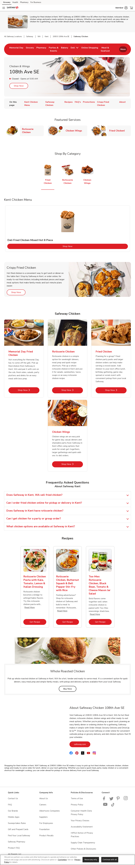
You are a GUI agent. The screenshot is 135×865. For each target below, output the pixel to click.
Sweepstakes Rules (17, 823)
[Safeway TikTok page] (112, 806)
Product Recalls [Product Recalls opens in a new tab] (46, 835)
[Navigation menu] (3, 8)
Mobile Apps (13, 817)
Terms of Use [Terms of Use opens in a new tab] (77, 798)
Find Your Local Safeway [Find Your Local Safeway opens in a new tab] (19, 835)
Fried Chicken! (118, 130)
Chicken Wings (75, 130)
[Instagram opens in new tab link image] (126, 800)
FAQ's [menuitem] (78, 102)
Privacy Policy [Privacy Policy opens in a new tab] (77, 804)
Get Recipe (38, 621)
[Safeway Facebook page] (104, 800)
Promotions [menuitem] (89, 102)
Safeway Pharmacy (16, 841)
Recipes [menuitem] (68, 102)
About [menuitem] (122, 102)
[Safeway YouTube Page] (105, 806)
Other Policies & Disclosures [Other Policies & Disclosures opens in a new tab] (83, 849)
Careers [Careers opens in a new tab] (42, 804)
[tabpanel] (67, 228)
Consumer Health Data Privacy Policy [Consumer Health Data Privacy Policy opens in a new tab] (81, 813)
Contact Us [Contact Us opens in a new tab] (13, 798)
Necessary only (91, 859)
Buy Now (69, 688)
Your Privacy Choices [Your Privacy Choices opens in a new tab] (80, 820)
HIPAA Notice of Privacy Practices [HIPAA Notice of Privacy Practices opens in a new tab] (82, 835)
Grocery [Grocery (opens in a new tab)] (6, 2)
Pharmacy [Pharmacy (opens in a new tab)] (24, 2)
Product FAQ (14, 848)
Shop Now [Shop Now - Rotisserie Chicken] (72, 390)
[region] (67, 860)
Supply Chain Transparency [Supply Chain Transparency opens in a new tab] (83, 842)
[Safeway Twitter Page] (111, 800)
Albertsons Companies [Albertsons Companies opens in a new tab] (49, 811)
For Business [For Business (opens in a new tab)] (35, 2)
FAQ (10, 804)
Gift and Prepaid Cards (18, 829)
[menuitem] (16, 49)
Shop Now (19, 85)
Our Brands (13, 811)
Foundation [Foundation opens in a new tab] (44, 829)
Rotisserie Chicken (33, 131)
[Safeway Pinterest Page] (118, 800)
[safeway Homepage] (12, 7)
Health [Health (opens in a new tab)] (15, 2)
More (123, 49)
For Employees (46, 823)
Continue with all (110, 859)
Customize (62, 860)
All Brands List (14, 854)
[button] (121, 8)
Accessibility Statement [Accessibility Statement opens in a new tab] (82, 826)
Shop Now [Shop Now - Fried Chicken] (116, 390)
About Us (43, 798)
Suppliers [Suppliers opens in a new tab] (43, 817)
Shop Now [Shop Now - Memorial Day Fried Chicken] (28, 390)
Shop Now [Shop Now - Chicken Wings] (72, 464)
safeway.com (82, 744)
